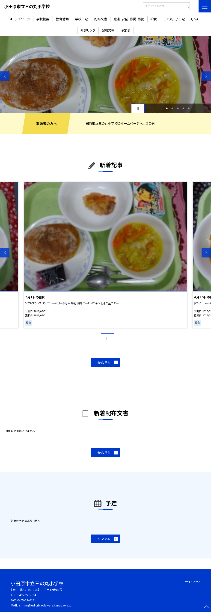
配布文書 (100, 19)
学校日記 (81, 19)
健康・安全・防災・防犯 (128, 19)
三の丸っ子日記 (174, 19)
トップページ (21, 19)
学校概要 (42, 19)
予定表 (126, 30)
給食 (153, 19)
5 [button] (189, 108)
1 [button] (167, 108)
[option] (105, 74)
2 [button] (172, 108)
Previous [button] (4, 76)
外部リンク (87, 30)
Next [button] (206, 76)
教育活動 (62, 19)
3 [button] (178, 108)
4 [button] (183, 108)
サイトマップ (192, 581)
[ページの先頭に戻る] (206, 607)
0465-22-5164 (27, 595)
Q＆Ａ (195, 19)
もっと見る (103, 362)
